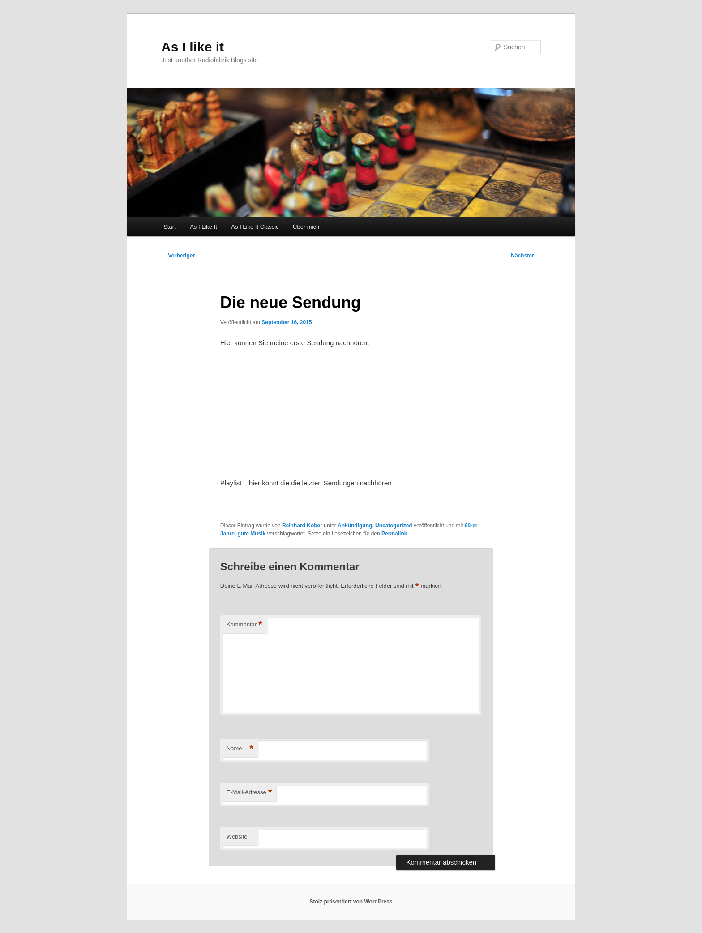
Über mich (306, 226)
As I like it (192, 46)
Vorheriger (178, 256)
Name (240, 748)
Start (169, 226)
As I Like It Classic (254, 226)
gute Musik (252, 534)
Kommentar (244, 624)
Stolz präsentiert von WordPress (350, 902)
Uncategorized (393, 525)
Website (237, 836)
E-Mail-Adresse (249, 792)
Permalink (394, 534)
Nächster (526, 256)
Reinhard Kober (302, 525)
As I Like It (203, 226)
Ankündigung (355, 525)
